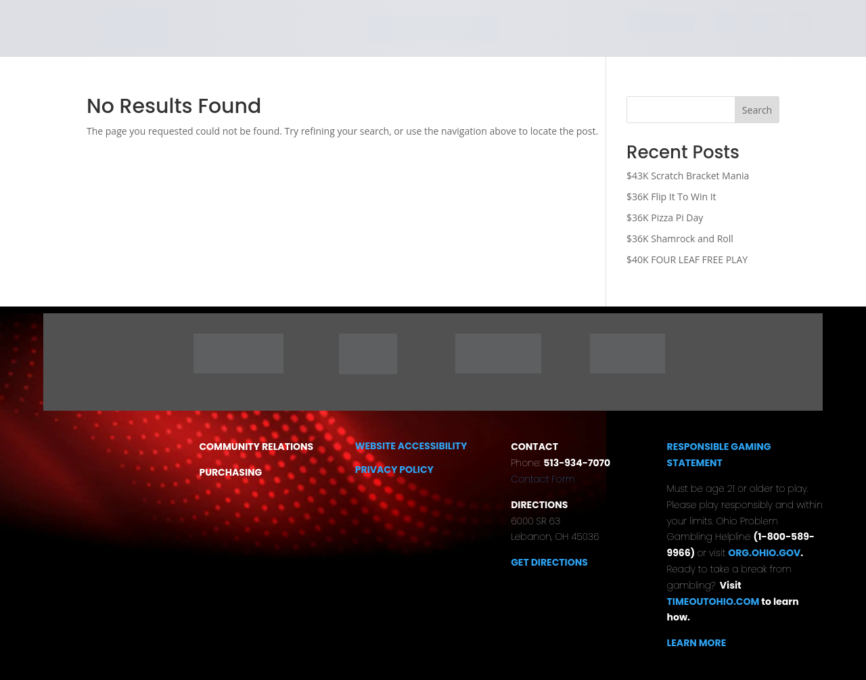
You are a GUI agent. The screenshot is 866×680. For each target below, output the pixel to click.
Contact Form (543, 479)
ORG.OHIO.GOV (764, 553)
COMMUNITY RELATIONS (256, 446)
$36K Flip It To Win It (671, 196)
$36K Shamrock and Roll (679, 238)
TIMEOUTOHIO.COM (714, 601)
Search (757, 110)
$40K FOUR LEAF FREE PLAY (687, 259)
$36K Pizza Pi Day (664, 217)
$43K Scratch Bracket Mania (687, 175)
